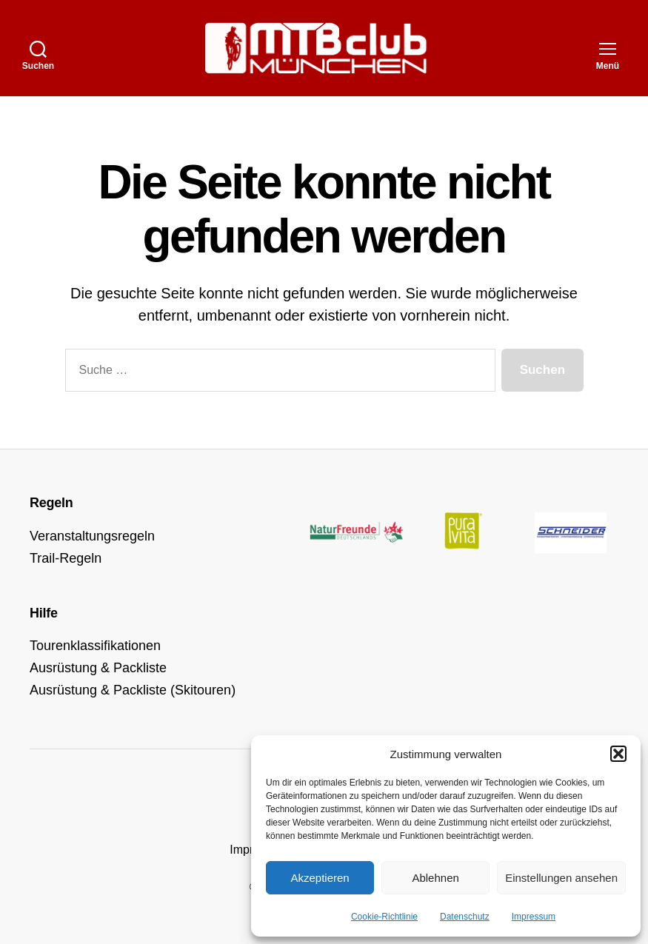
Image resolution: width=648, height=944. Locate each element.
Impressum (533, 916)
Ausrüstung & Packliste (98, 667)
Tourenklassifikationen (95, 645)
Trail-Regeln (65, 558)
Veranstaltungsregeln (92, 536)
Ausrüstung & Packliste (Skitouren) (133, 690)
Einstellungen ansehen (561, 877)
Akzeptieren (319, 877)
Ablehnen (435, 877)
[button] (618, 753)
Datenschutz (465, 916)
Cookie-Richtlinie (384, 916)
